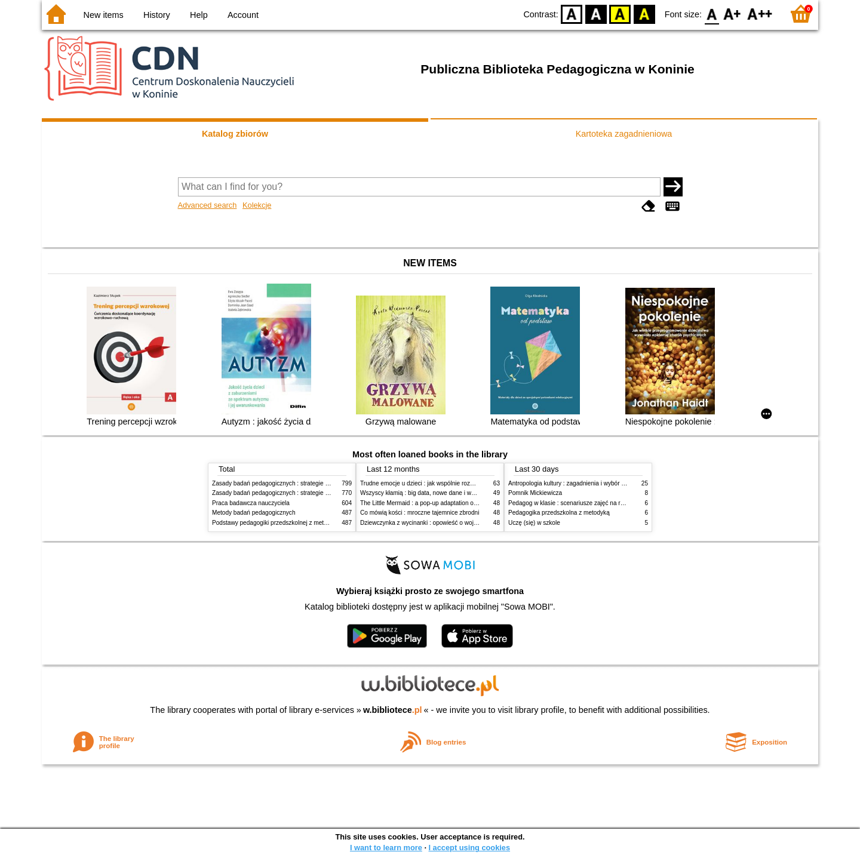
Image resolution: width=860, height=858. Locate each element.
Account (243, 15)
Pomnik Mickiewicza (535, 493)
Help (199, 15)
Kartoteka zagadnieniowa (624, 134)
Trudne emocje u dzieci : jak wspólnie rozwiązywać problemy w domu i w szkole (466, 483)
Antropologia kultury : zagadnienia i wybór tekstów (575, 483)
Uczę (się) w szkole (534, 522)
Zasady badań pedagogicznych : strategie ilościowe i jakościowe (297, 483)
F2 (760, 13)
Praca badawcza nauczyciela (251, 503)
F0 (711, 13)
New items (104, 15)
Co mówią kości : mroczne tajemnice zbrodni (419, 512)
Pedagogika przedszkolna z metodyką (559, 512)
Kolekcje (256, 205)
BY (644, 13)
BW (596, 13)
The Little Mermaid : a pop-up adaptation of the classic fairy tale (444, 503)
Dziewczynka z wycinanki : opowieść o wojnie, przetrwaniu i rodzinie (451, 522)
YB (620, 13)
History (156, 15)
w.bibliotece (392, 710)
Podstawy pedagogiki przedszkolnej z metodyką (276, 522)
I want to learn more (386, 847)
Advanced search (207, 205)
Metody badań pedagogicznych (254, 512)
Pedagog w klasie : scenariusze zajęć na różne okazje (580, 503)
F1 (732, 13)
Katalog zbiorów (235, 134)
